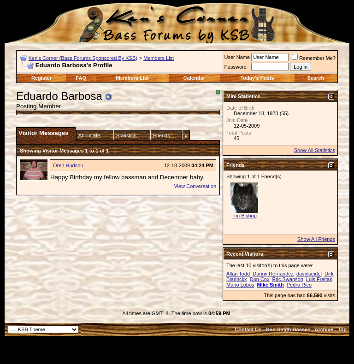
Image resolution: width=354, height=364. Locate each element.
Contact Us (248, 329)
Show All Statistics (314, 150)
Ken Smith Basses (288, 329)
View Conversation (195, 186)
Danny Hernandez (273, 273)
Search (315, 78)
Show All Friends (316, 239)
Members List (158, 58)
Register (41, 78)
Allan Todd (238, 273)
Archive (324, 329)
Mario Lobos (240, 285)
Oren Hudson (68, 165)
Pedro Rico (299, 285)
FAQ (81, 78)
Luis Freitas (319, 279)
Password (235, 67)
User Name (237, 57)
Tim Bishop (244, 215)
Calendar (194, 78)
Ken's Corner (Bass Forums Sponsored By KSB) (83, 58)
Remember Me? (314, 58)
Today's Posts (257, 78)
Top (342, 329)
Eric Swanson (287, 279)
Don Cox (260, 279)
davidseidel (309, 273)
